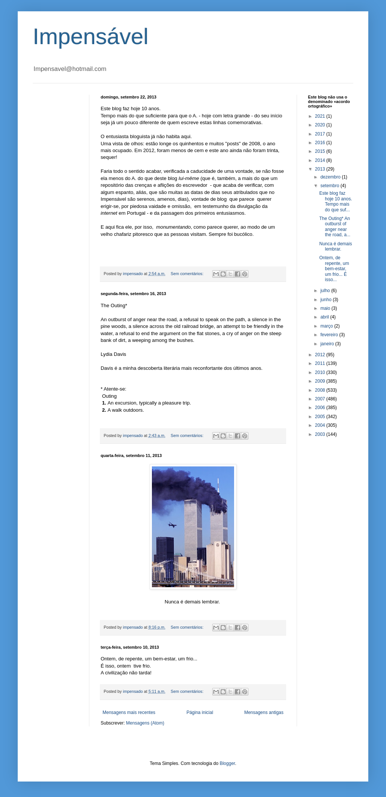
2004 (320, 425)
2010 (320, 372)
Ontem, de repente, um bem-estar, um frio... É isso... (334, 268)
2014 (320, 160)
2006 (320, 407)
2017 (320, 134)
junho (326, 299)
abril (325, 317)
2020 (320, 125)
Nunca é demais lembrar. (335, 246)
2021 (320, 116)
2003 (320, 434)
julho (325, 290)
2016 (320, 142)
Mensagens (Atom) (145, 723)
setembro (330, 185)
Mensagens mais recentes (129, 712)
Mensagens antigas (263, 712)
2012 (320, 354)
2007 (320, 399)
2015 (320, 151)
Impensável (91, 36)
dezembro (331, 177)
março (327, 326)
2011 (320, 363)
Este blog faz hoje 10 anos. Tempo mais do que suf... (335, 201)
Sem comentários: (188, 273)
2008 (320, 390)
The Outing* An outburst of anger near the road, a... (334, 226)
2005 (320, 416)
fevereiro (329, 334)
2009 (320, 381)
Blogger (227, 763)
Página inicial (200, 712)
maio (325, 308)
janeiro (327, 343)
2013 (320, 169)
